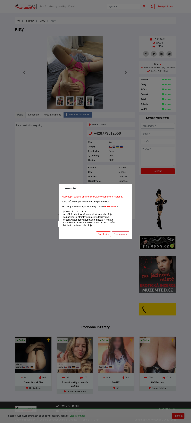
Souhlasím (103, 234)
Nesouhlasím (120, 234)
